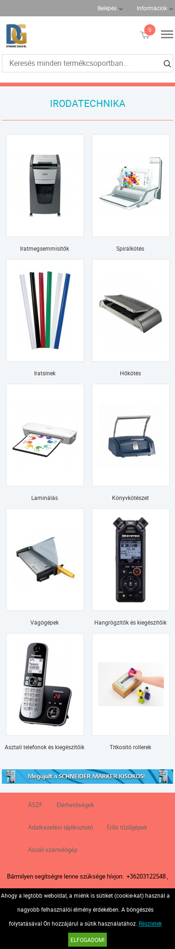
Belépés (107, 8)
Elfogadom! (87, 939)
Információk (152, 8)
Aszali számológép (52, 849)
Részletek (150, 923)
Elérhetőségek (75, 805)
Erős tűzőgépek (127, 827)
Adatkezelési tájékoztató (60, 827)
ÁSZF (35, 805)
